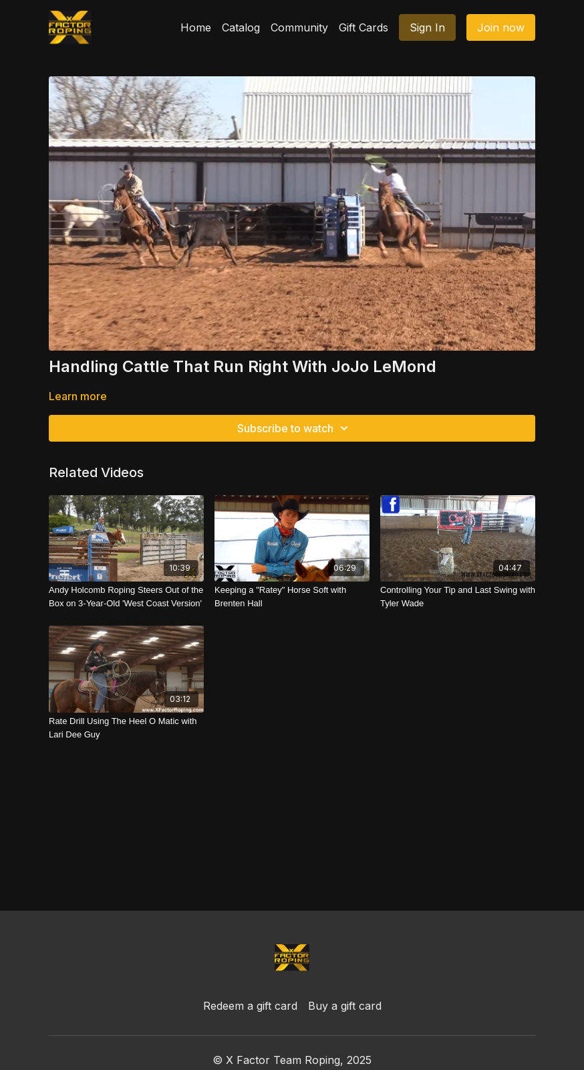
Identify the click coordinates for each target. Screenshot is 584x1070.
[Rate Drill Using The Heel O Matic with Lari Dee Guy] (126, 728)
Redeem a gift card (250, 1005)
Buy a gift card (345, 1005)
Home (195, 27)
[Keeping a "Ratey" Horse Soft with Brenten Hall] (292, 597)
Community (299, 27)
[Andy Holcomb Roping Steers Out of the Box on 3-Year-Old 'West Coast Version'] (126, 597)
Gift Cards (363, 27)
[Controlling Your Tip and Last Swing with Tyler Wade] (457, 597)
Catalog (241, 27)
